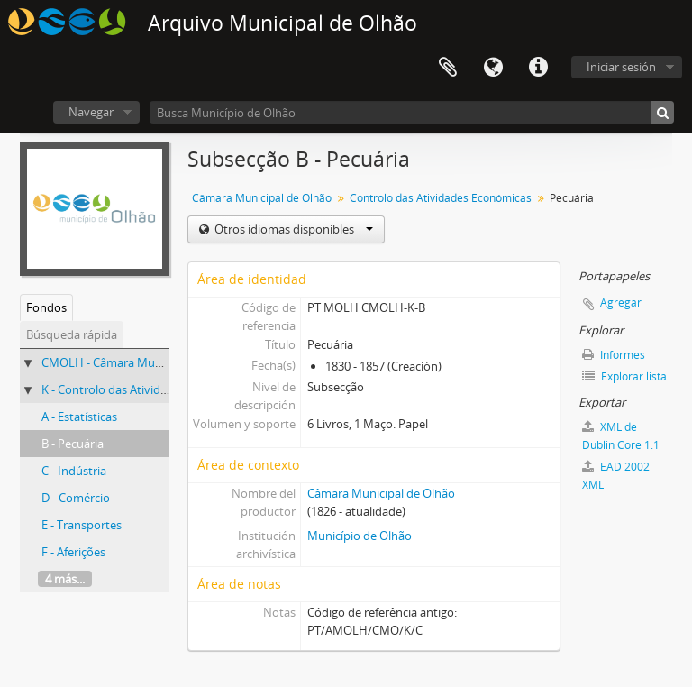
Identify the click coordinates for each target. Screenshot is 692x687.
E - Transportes (81, 525)
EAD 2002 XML (616, 475)
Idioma (492, 67)
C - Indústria (73, 471)
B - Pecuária (72, 443)
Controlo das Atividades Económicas (441, 198)
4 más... (65, 579)
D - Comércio (75, 498)
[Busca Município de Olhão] (412, 112)
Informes (613, 354)
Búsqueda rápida (71, 334)
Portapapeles (447, 67)
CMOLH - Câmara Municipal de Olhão (141, 362)
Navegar (91, 112)
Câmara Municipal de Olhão (262, 198)
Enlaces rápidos (537, 67)
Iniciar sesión (621, 67)
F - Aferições (73, 552)
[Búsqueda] (662, 112)
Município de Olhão (359, 535)
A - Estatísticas (79, 416)
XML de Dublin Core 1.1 (621, 436)
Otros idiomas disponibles (292, 229)
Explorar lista (624, 376)
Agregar (621, 302)
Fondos (46, 307)
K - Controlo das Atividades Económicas (146, 389)
